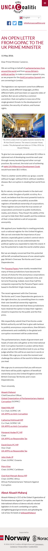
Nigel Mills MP (7, 407)
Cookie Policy (33, 547)
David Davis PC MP (10, 444)
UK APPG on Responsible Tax (14, 438)
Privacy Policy (23, 547)
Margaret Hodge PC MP (12, 432)
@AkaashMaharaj (28, 512)
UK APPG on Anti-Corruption (14, 414)
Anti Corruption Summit (30, 77)
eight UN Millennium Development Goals (22, 166)
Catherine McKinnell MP (12, 420)
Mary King (5, 466)
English (25, 17)
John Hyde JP (7, 457)
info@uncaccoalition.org (34, 23)
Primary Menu (45, 3)
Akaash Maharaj (8, 392)
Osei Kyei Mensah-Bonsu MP (14, 475)
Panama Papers (12, 268)
